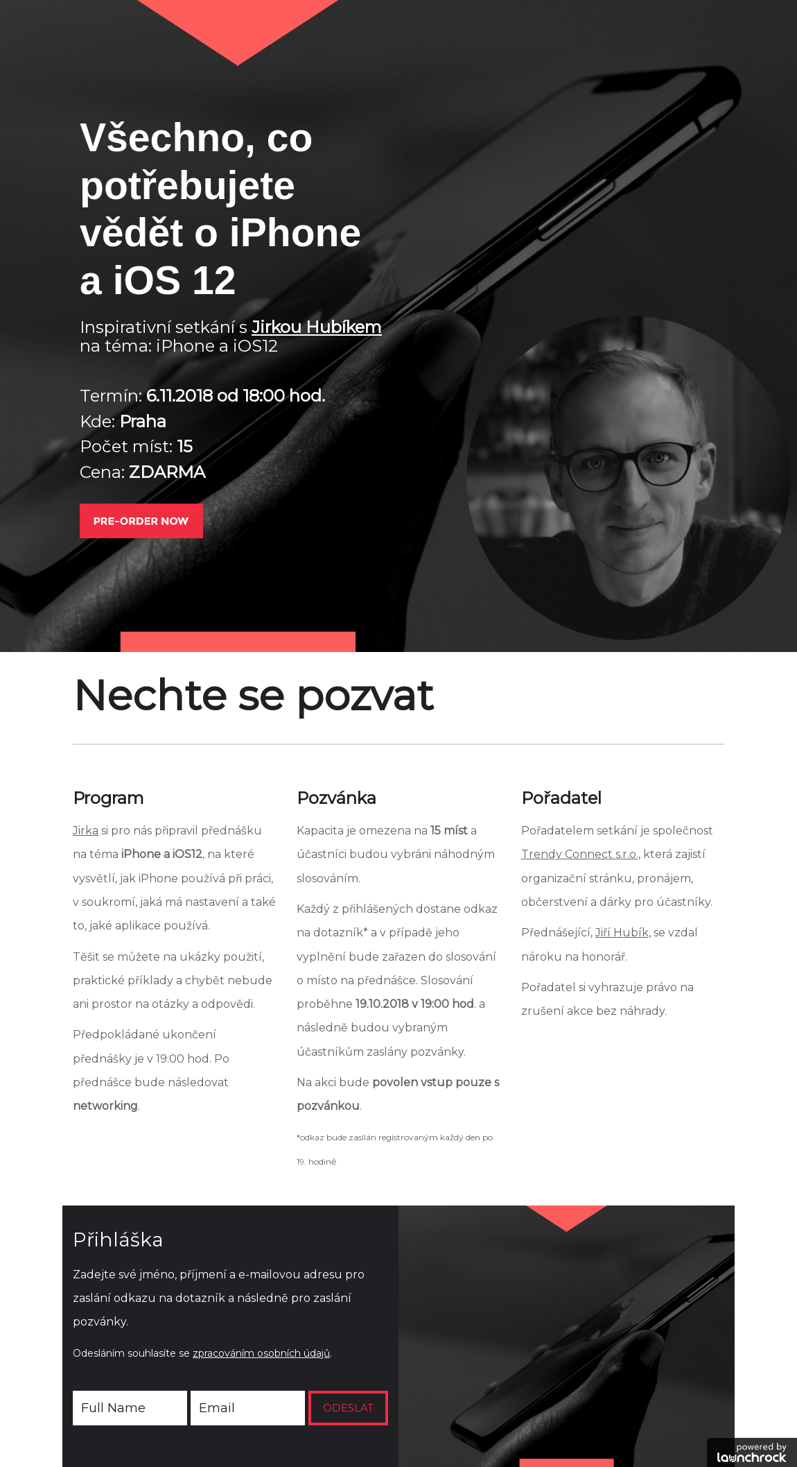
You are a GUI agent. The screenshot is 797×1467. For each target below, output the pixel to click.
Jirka (85, 830)
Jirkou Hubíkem (317, 327)
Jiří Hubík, (623, 932)
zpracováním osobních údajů (261, 1353)
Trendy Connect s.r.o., (580, 854)
